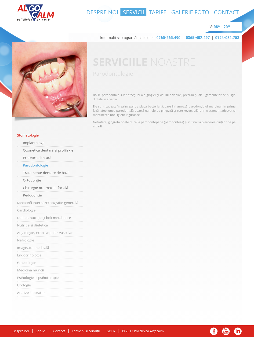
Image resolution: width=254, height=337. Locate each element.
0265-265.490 (168, 37)
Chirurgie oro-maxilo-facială (45, 187)
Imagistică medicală (33, 247)
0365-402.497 (198, 37)
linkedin (238, 331)
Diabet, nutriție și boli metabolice (44, 217)
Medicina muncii (30, 270)
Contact (226, 12)
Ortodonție (32, 180)
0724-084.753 (227, 37)
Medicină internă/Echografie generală (47, 202)
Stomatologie (28, 135)
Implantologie (34, 142)
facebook (214, 331)
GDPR (110, 331)
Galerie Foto (190, 12)
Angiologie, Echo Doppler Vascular (45, 232)
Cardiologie (26, 210)
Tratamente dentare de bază (46, 172)
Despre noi (102, 12)
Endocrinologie (29, 255)
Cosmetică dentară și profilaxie (48, 150)
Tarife (158, 12)
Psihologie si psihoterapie (38, 277)
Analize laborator (31, 292)
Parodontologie (35, 165)
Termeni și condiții (86, 331)
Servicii (133, 12)
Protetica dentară (37, 157)
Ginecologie (26, 262)
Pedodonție (32, 195)
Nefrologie (25, 240)
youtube (226, 331)
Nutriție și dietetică (32, 225)
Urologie (24, 285)
